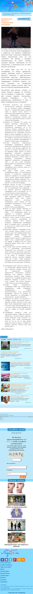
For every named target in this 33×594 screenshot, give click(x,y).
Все (19, 339)
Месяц (15, 339)
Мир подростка (15, 13)
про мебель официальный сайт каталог (17, 416)
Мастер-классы (5, 573)
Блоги (2, 569)
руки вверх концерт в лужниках (6, 415)
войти (9, 441)
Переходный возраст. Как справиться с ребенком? (16, 545)
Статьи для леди (7, 13)
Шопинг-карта (5, 575)
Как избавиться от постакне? (16, 494)
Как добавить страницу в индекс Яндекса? (20, 362)
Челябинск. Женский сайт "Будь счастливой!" (12, 6)
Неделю (9, 339)
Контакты (3, 579)
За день (3, 339)
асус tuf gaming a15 (4, 414)
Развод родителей (16, 532)
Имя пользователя (11, 463)
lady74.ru (2, 587)
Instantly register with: (16, 432)
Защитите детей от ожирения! (16, 519)
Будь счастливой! (6, 567)
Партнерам (4, 581)
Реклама (3, 577)
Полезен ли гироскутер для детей (16, 507)
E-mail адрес (9, 470)
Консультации (5, 571)
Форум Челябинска (6, 565)
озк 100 (1, 419)
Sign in (23, 477)
